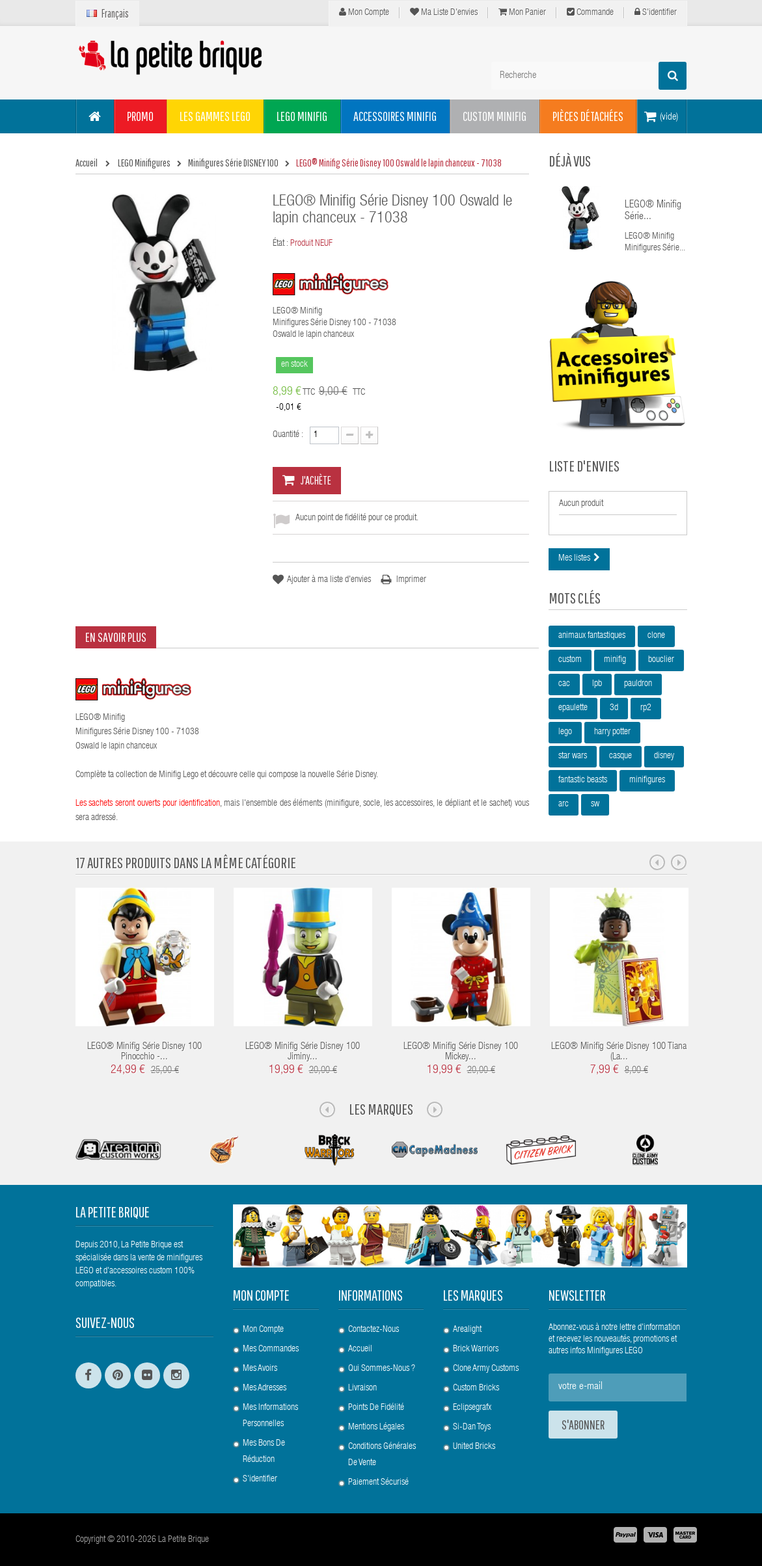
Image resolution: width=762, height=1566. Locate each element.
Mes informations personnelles (270, 1416)
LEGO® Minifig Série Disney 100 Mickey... (460, 1052)
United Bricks (474, 1447)
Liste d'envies (584, 466)
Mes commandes (271, 1349)
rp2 (645, 708)
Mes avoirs (260, 1369)
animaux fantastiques (591, 636)
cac (564, 684)
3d (614, 708)
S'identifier (655, 12)
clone (656, 636)
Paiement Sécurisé (378, 1482)
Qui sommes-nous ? (381, 1369)
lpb (597, 684)
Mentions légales (376, 1427)
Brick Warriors (475, 1349)
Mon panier (522, 12)
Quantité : (288, 435)
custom (570, 660)
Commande (590, 12)
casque (620, 756)
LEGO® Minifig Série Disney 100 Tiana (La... (619, 1052)
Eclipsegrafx (472, 1408)
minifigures (647, 780)
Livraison (362, 1388)
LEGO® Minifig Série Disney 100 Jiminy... (302, 1052)
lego (565, 732)
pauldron (638, 684)
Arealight (467, 1329)
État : (280, 243)
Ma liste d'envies (444, 12)
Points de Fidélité (376, 1408)
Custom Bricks (476, 1388)
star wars (572, 756)
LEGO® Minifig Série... (653, 211)
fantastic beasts (582, 780)
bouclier (661, 660)
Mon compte (364, 12)
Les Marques (381, 1109)
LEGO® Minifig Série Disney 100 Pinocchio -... (144, 1052)
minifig (615, 660)
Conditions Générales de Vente (382, 1455)
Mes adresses (264, 1388)
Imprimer (411, 580)
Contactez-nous (373, 1329)
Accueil (360, 1349)
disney (664, 756)
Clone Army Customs (486, 1369)
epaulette (573, 708)
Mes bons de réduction (264, 1452)
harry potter (612, 732)
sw (595, 804)
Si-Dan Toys (472, 1427)
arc (563, 804)
